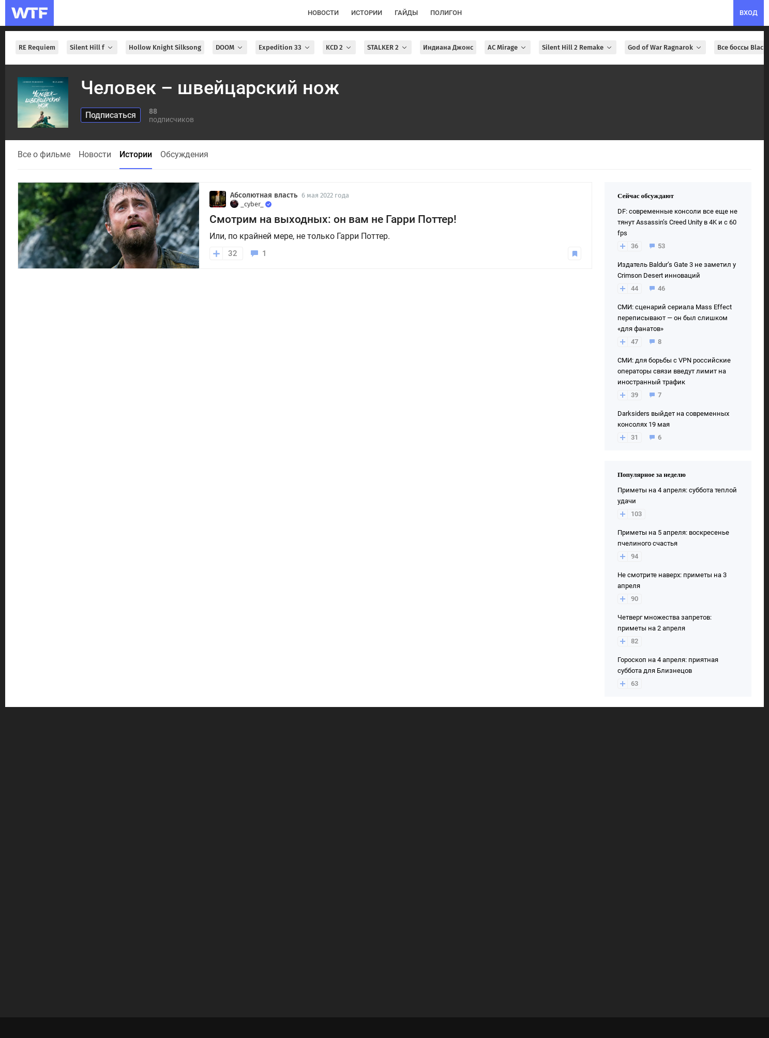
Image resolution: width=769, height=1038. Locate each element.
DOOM (230, 47)
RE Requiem (37, 47)
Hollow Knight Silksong (165, 47)
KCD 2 (339, 47)
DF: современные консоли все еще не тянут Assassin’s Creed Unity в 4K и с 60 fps (677, 222)
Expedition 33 (285, 47)
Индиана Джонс (448, 47)
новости (323, 13)
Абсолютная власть (263, 195)
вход (749, 13)
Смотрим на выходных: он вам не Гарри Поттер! (333, 219)
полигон (446, 13)
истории (366, 13)
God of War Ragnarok (665, 47)
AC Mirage (507, 47)
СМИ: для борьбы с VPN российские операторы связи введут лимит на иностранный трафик (674, 371)
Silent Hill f (92, 47)
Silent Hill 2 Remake (577, 47)
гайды (406, 13)
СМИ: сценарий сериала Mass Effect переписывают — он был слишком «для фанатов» (674, 318)
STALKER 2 (388, 47)
